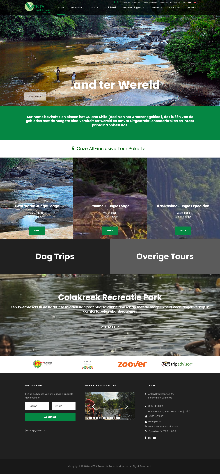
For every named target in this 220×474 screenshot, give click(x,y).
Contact (191, 7)
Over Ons (174, 7)
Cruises (155, 7)
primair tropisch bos (109, 125)
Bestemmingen (132, 7)
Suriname (76, 7)
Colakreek (111, 7)
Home (61, 7)
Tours (92, 7)
